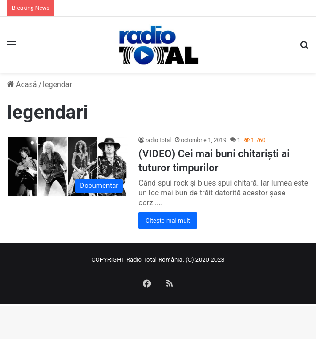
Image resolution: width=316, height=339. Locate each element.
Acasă (22, 84)
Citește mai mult (168, 220)
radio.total (158, 140)
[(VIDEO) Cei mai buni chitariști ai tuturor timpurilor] (67, 167)
